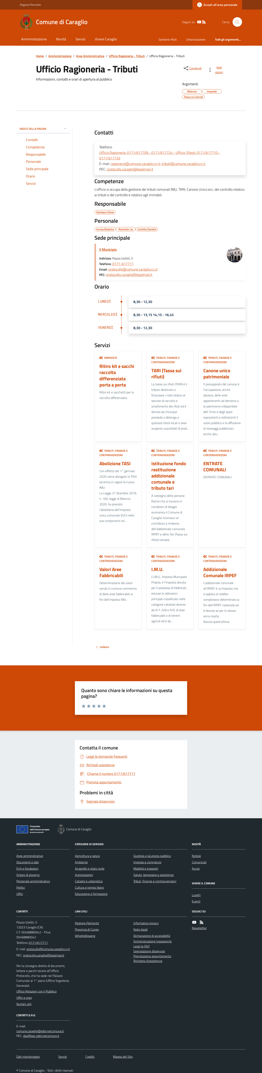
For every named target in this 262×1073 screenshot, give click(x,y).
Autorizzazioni (84, 874)
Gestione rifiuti (168, 39)
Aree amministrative (29, 855)
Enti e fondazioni (27, 868)
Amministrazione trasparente (152, 941)
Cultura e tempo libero (89, 887)
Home (40, 56)
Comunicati (199, 862)
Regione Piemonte (30, 5)
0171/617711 (38, 942)
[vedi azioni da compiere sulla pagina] (216, 70)
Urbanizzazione (195, 39)
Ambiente (108, 358)
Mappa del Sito (123, 1056)
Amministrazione (34, 39)
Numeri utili (23, 1004)
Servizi (80, 39)
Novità (61, 39)
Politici (20, 887)
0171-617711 (123, 263)
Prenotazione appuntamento (152, 956)
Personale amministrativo (33, 881)
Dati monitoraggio (28, 1056)
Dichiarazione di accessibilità (151, 935)
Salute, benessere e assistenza (153, 874)
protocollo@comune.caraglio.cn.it (132, 269)
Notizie (196, 855)
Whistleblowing (85, 935)
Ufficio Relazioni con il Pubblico (36, 991)
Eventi (196, 901)
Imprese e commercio (147, 862)
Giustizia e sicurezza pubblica (152, 855)
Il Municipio (108, 249)
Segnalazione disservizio (149, 951)
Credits (89, 1056)
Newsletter (199, 928)
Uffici (19, 893)
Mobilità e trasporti (145, 868)
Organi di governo (28, 874)
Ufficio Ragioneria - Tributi (127, 56)
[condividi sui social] (192, 68)
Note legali (140, 929)
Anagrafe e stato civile (89, 868)
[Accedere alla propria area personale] (217, 4)
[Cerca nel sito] (235, 22)
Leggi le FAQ (141, 946)
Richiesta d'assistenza (147, 960)
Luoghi (196, 895)
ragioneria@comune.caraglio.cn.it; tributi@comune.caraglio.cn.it (158, 163)
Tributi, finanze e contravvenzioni (165, 360)
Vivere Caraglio (106, 39)
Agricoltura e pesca (87, 855)
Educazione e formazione (91, 893)
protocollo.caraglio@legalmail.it (130, 169)
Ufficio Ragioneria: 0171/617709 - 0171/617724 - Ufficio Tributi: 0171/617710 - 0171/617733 (159, 155)
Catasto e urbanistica (89, 881)
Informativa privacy (146, 923)
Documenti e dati (27, 862)
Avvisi (196, 868)
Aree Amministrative (90, 56)
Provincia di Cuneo (87, 929)
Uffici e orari (24, 997)
